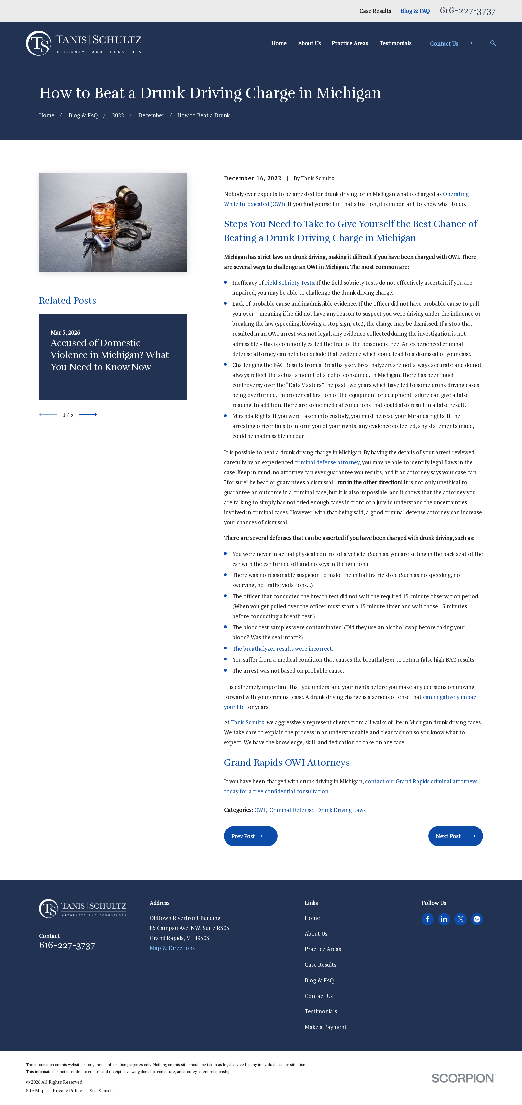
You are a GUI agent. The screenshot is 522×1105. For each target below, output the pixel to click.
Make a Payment (326, 1027)
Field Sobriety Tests (289, 282)
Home (312, 918)
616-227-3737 (468, 10)
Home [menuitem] (279, 43)
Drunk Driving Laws (341, 810)
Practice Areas (323, 949)
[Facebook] (427, 919)
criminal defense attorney (326, 462)
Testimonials (321, 1011)
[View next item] (88, 414)
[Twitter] (460, 919)
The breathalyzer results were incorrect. (282, 648)
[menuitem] (35, 1091)
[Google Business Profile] (477, 919)
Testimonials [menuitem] (395, 43)
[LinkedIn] (444, 919)
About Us (316, 933)
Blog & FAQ (415, 11)
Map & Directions (172, 948)
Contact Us (319, 996)
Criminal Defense (291, 810)
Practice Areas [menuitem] (350, 43)
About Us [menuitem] (309, 43)
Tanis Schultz (247, 722)
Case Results (375, 11)
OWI (259, 810)
